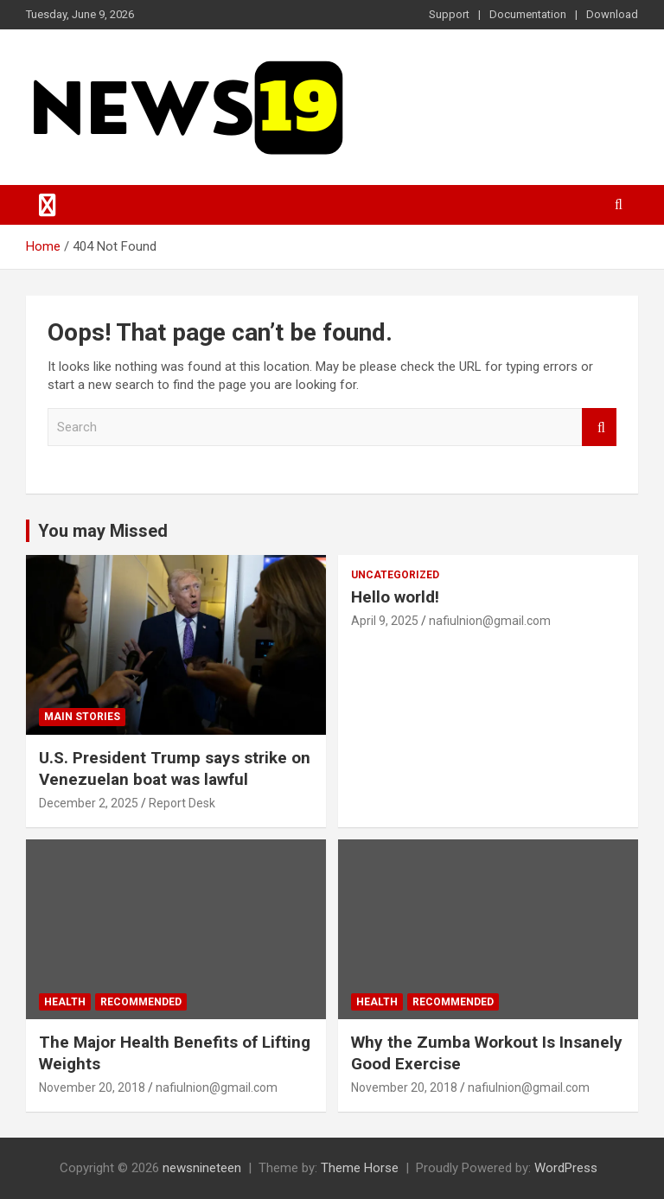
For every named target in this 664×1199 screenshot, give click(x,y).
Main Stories (82, 717)
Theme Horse (360, 1168)
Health (65, 1002)
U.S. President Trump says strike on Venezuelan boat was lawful (174, 768)
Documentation (527, 14)
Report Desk (182, 803)
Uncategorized (395, 575)
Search (599, 427)
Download (612, 14)
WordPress (565, 1168)
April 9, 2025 (384, 621)
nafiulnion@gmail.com (490, 621)
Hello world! (395, 597)
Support (449, 14)
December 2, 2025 (88, 803)
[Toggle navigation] (47, 205)
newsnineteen (202, 1168)
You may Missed (103, 530)
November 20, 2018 (92, 1087)
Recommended (141, 1002)
